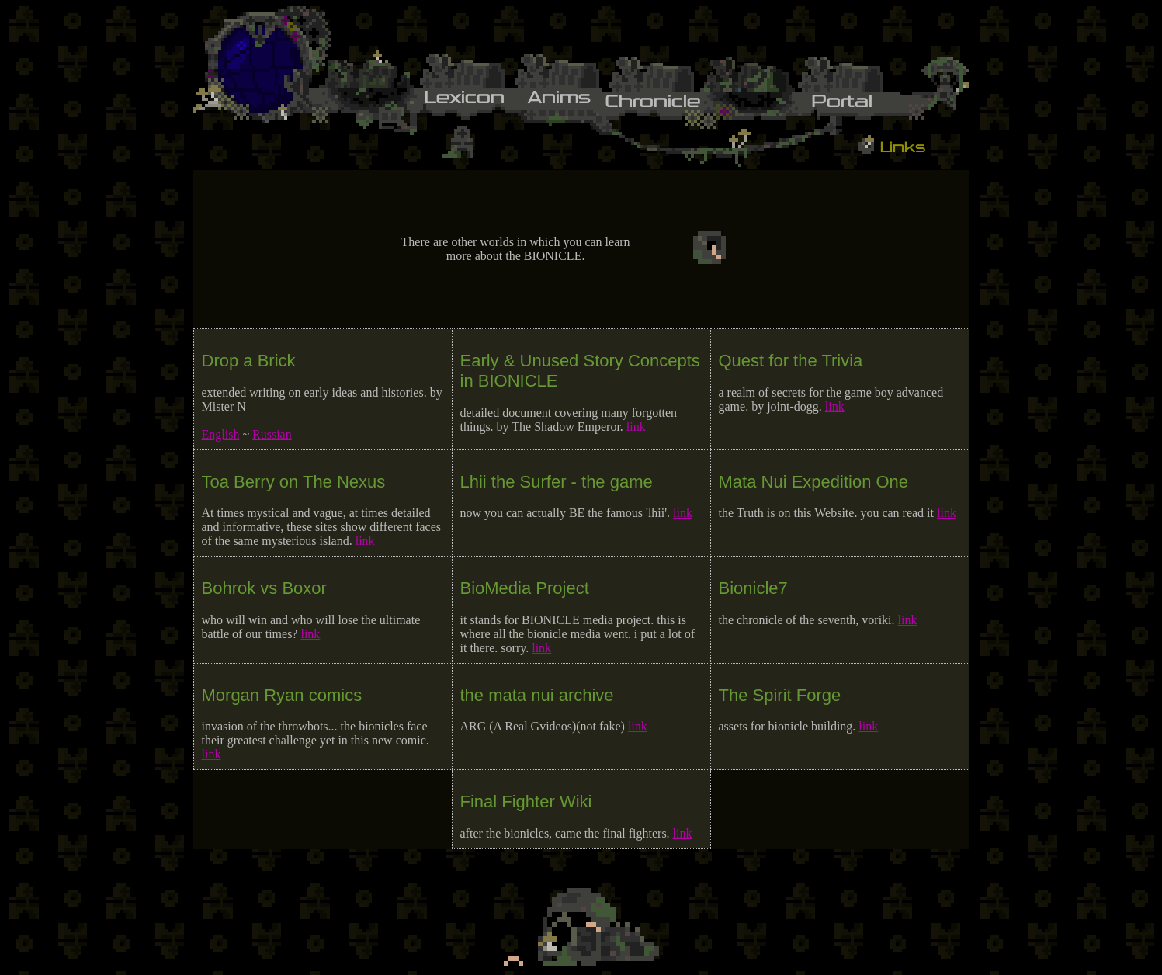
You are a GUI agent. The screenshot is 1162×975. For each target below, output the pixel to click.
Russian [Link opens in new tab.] (272, 434)
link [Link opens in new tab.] (636, 426)
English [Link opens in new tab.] (221, 434)
